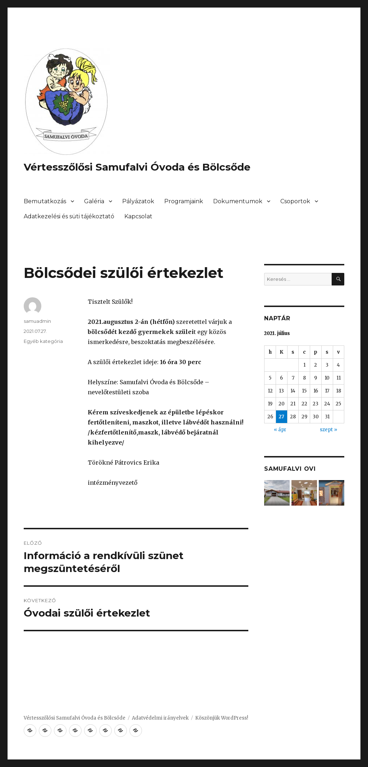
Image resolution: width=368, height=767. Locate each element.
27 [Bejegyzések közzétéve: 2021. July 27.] (281, 417)
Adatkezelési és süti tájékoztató (69, 216)
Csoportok (295, 201)
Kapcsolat (138, 216)
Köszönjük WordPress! (221, 718)
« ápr (280, 430)
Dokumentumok (237, 201)
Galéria (94, 201)
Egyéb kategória (43, 341)
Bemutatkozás (45, 201)
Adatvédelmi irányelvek (160, 718)
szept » (328, 430)
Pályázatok (138, 201)
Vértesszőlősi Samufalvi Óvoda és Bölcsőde (137, 167)
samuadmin (37, 321)
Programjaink (183, 201)
